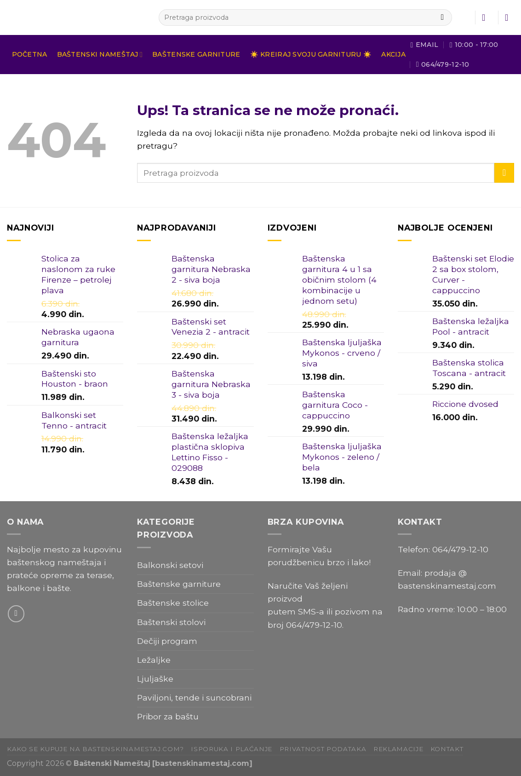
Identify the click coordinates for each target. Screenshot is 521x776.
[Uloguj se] (486, 17)
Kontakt (447, 749)
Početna (29, 54)
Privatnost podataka (323, 749)
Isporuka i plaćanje (231, 749)
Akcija (393, 54)
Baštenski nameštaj (100, 54)
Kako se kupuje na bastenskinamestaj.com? (95, 749)
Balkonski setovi (170, 565)
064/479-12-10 (314, 625)
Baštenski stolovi (171, 622)
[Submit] (442, 17)
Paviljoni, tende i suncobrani (194, 697)
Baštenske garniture (196, 54)
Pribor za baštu (168, 716)
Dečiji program (167, 641)
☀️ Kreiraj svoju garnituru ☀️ (311, 54)
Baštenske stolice (173, 603)
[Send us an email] (16, 613)
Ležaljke (154, 660)
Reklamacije (398, 749)
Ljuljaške (155, 678)
